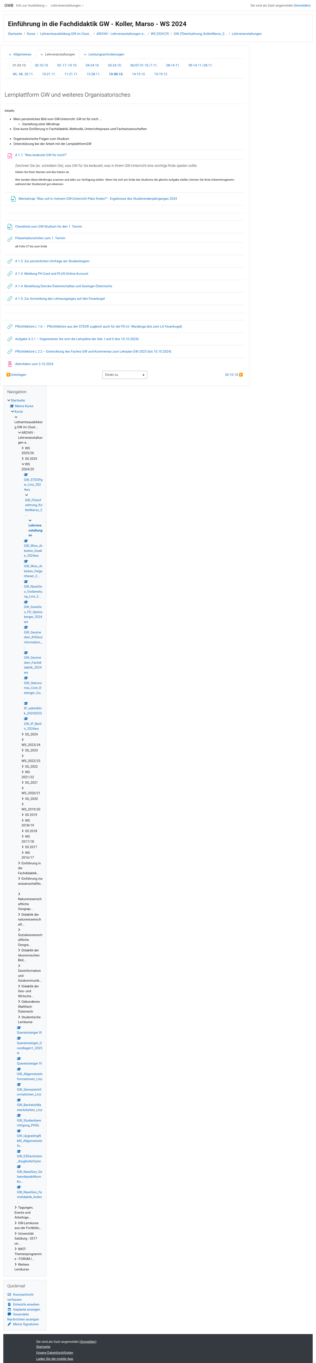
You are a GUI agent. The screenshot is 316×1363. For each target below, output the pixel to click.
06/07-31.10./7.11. (144, 65)
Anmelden (302, 5)
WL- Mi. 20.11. (23, 74)
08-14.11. (173, 65)
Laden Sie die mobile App (54, 1359)
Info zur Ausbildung (30, 5)
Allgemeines (19, 54)
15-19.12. (161, 74)
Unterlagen (16, 375)
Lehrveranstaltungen (66, 5)
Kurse (31, 34)
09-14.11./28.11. (201, 65)
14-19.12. (139, 74)
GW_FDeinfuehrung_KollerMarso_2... (200, 34)
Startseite (15, 34)
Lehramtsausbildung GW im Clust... (66, 34)
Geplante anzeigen (23, 1309)
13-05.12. (116, 74)
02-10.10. (42, 65)
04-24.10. (93, 65)
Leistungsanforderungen (103, 54)
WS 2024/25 (160, 34)
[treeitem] (25, 835)
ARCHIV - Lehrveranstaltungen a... (121, 34)
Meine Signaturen (23, 1324)
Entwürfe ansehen (23, 1304)
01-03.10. (20, 65)
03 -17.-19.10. (67, 65)
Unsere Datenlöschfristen (54, 1353)
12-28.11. (94, 74)
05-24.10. (115, 65)
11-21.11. (71, 74)
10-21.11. (49, 74)
